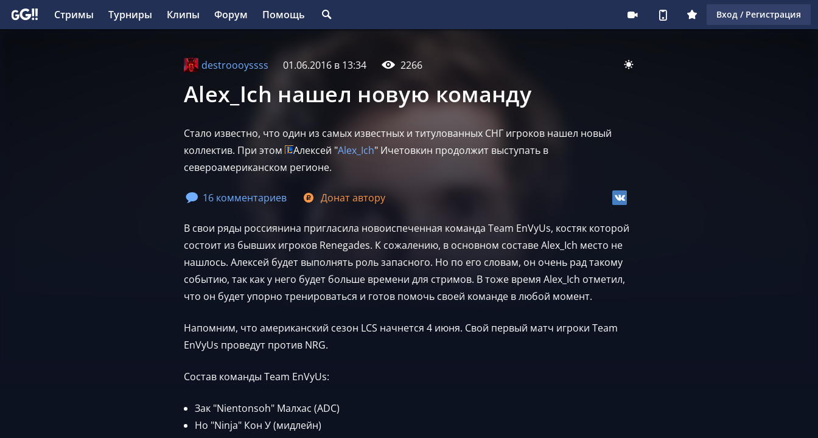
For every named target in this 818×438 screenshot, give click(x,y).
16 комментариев (236, 197)
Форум (231, 14)
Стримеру (632, 14)
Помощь (283, 14)
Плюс (692, 14)
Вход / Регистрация (758, 14)
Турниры (130, 14)
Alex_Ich (356, 150)
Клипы (183, 14)
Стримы (74, 14)
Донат (343, 197)
